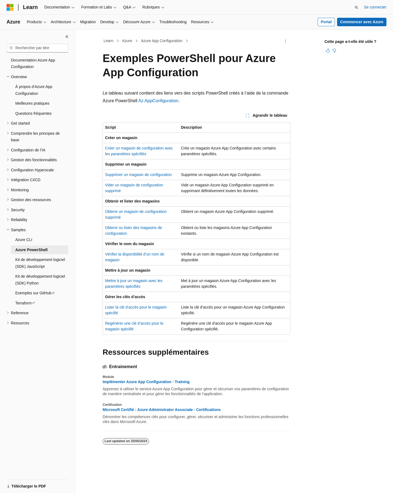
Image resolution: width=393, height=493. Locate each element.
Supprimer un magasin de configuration (138, 174)
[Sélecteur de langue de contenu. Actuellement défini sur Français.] (20, 484)
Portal (326, 22)
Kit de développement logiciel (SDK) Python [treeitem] (40, 279)
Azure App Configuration (161, 41)
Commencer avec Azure (361, 22)
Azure (127, 41)
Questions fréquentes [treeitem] (33, 113)
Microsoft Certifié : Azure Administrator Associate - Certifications (162, 409)
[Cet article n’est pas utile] (334, 50)
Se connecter (375, 7)
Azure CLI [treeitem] (23, 239)
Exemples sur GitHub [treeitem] (33, 293)
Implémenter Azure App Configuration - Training (146, 382)
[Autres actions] (285, 41)
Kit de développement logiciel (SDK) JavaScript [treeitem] (40, 263)
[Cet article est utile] (327, 50)
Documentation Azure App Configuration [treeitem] (33, 63)
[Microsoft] (10, 7)
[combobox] (37, 48)
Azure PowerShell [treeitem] (31, 250)
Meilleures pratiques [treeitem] (32, 103)
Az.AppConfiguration (158, 100)
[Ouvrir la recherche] (356, 7)
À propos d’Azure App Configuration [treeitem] (33, 90)
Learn (109, 41)
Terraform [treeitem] (23, 303)
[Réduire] (67, 37)
